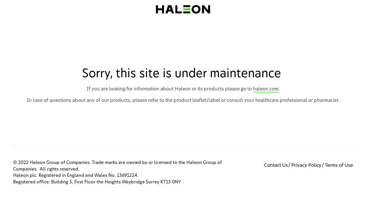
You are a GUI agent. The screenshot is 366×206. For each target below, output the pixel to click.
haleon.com (266, 89)
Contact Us (276, 165)
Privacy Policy (306, 165)
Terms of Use (339, 165)
